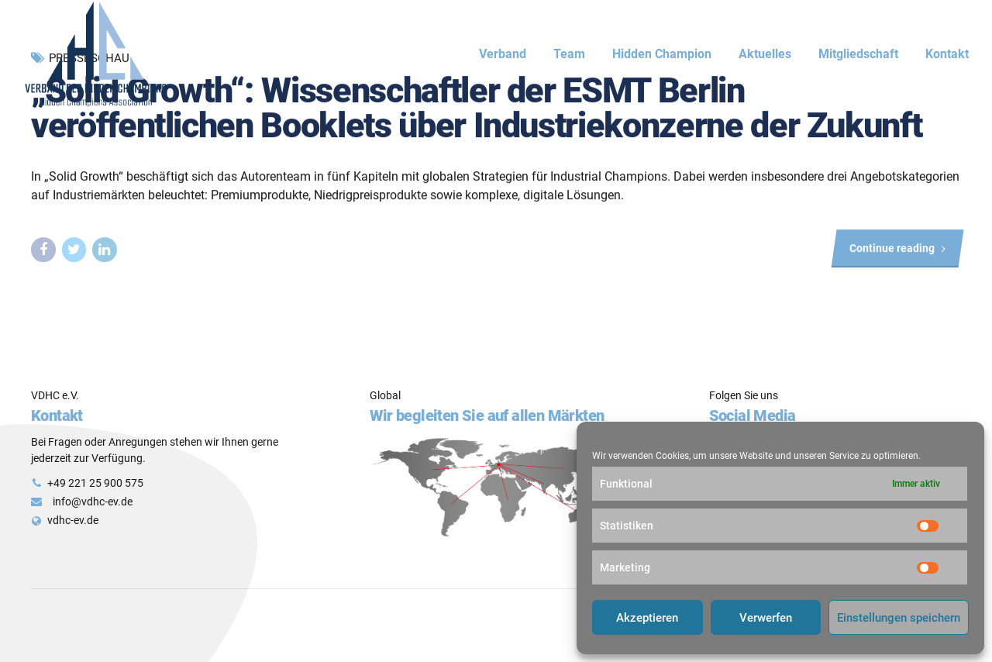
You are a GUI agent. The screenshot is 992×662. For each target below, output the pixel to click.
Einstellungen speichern (898, 618)
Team (569, 54)
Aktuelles (765, 54)
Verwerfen (765, 618)
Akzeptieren (647, 618)
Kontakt (947, 54)
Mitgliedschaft (858, 54)
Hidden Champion (661, 54)
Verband (502, 54)
